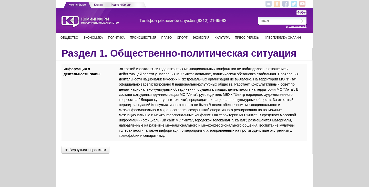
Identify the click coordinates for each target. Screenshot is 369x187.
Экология (201, 37)
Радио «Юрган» (121, 4)
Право (166, 37)
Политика (116, 37)
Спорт (182, 37)
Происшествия (143, 37)
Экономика (93, 37)
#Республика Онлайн (283, 37)
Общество (69, 37)
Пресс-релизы (247, 37)
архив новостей (296, 26)
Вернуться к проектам (85, 150)
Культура (222, 37)
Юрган (98, 4)
